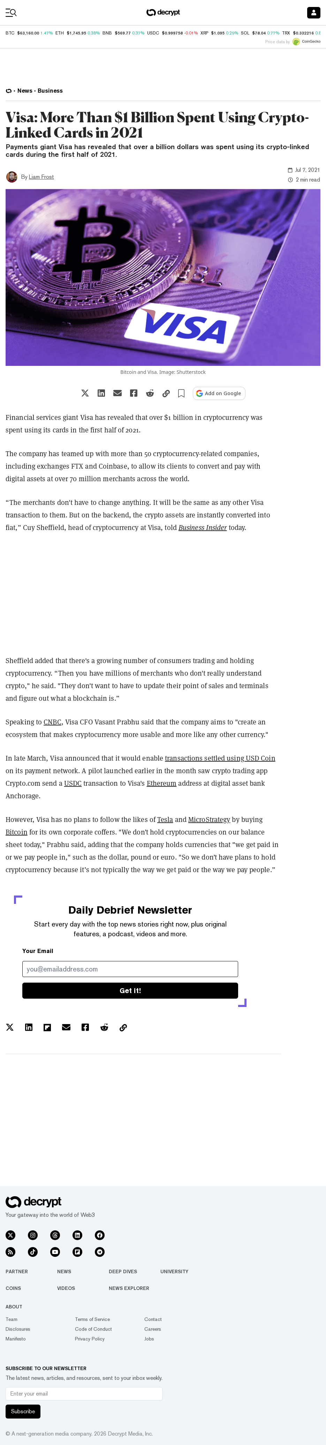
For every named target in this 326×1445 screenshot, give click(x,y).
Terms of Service (92, 1319)
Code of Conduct (93, 1329)
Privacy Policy (90, 1339)
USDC (73, 783)
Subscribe (23, 1411)
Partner (17, 1271)
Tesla (165, 819)
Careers (152, 1329)
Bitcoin (17, 832)
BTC (10, 33)
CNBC (52, 722)
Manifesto (16, 1339)
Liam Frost (41, 177)
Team (11, 1319)
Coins (13, 1288)
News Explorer (129, 1288)
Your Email (37, 951)
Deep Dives (123, 1271)
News (64, 1271)
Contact (153, 1319)
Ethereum (162, 783)
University (174, 1271)
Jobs (149, 1339)
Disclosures (18, 1329)
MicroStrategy (209, 819)
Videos (66, 1288)
